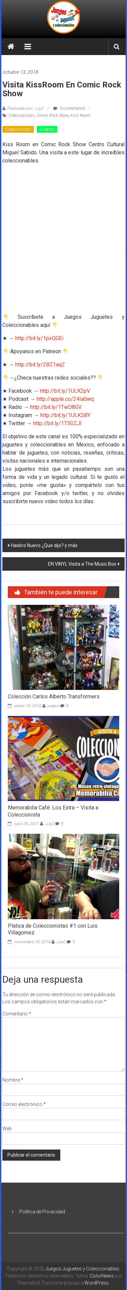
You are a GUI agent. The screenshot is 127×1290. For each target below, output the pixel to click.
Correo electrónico (24, 1104)
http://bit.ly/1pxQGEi (39, 338)
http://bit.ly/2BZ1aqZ (39, 364)
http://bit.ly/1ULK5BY (65, 415)
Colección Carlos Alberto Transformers (54, 696)
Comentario (16, 1013)
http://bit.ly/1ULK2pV (65, 391)
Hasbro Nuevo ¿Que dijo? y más (44, 545)
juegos (53, 705)
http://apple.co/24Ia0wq (65, 399)
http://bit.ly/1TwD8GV (56, 407)
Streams (47, 129)
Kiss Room (80, 115)
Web (7, 1128)
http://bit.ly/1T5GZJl (57, 423)
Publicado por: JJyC (25, 108)
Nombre (12, 1080)
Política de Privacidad (42, 1211)
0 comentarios (69, 108)
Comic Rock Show (52, 115)
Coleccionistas (21, 115)
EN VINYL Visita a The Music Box (82, 564)
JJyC (49, 823)
